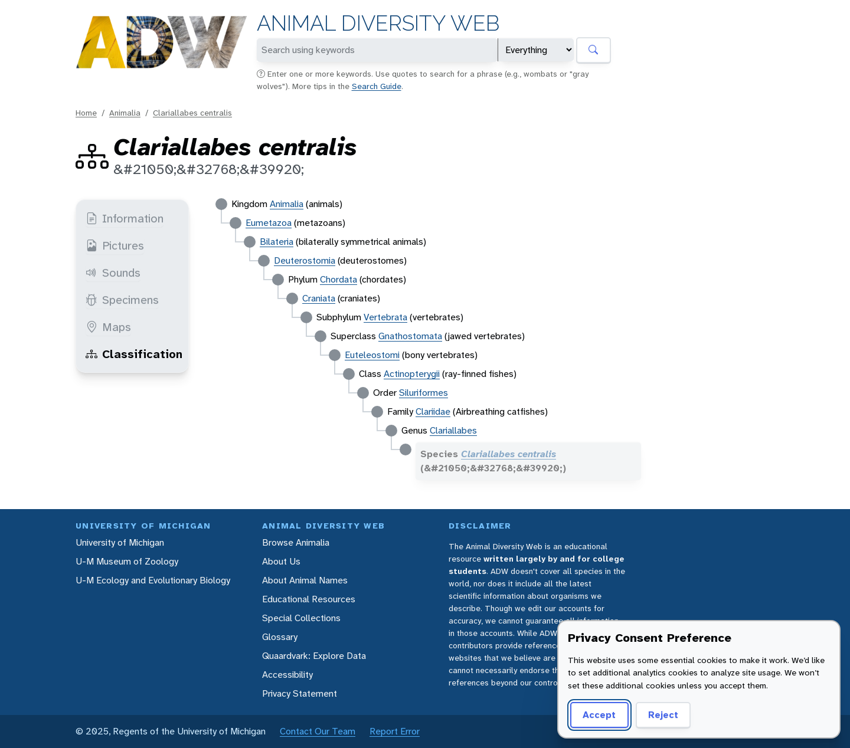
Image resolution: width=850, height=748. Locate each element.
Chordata (338, 279)
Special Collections (301, 618)
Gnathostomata (410, 336)
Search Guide (376, 86)
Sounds (113, 272)
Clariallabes (453, 430)
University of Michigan (120, 542)
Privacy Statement (299, 693)
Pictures (115, 245)
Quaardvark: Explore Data (314, 655)
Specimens (122, 300)
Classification (134, 354)
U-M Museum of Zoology (127, 561)
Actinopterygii (412, 374)
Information (125, 218)
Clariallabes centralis (192, 112)
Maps (108, 327)
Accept (599, 714)
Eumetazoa (269, 222)
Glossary (280, 637)
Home (86, 112)
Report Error (395, 731)
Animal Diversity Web (378, 23)
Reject (663, 714)
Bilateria (276, 241)
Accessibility (287, 674)
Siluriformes (423, 392)
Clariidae (433, 411)
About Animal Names (305, 580)
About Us (281, 561)
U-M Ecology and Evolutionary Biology (153, 580)
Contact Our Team (317, 731)
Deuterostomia (304, 260)
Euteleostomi (372, 355)
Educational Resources (308, 599)
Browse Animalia (295, 542)
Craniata (318, 298)
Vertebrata (385, 317)
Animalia (124, 112)
